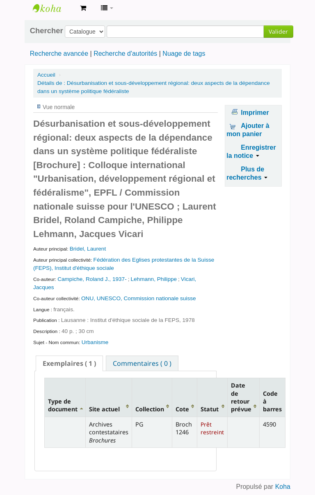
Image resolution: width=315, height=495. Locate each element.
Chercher (46, 31)
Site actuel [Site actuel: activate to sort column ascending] (104, 409)
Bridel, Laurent (88, 249)
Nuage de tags (183, 53)
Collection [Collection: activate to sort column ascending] (149, 409)
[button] (83, 8)
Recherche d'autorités (125, 53)
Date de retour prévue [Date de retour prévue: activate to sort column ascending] (241, 397)
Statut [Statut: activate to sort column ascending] (210, 409)
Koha (282, 486)
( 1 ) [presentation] (69, 363)
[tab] (69, 363)
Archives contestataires (53, 8)
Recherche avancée (59, 53)
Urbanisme (95, 342)
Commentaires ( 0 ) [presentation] (142, 363)
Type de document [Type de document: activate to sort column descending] (63, 405)
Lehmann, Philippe (153, 279)
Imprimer (255, 112)
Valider (278, 31)
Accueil (46, 75)
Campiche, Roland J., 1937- (92, 279)
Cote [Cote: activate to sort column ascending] (182, 409)
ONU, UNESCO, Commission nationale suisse (138, 298)
